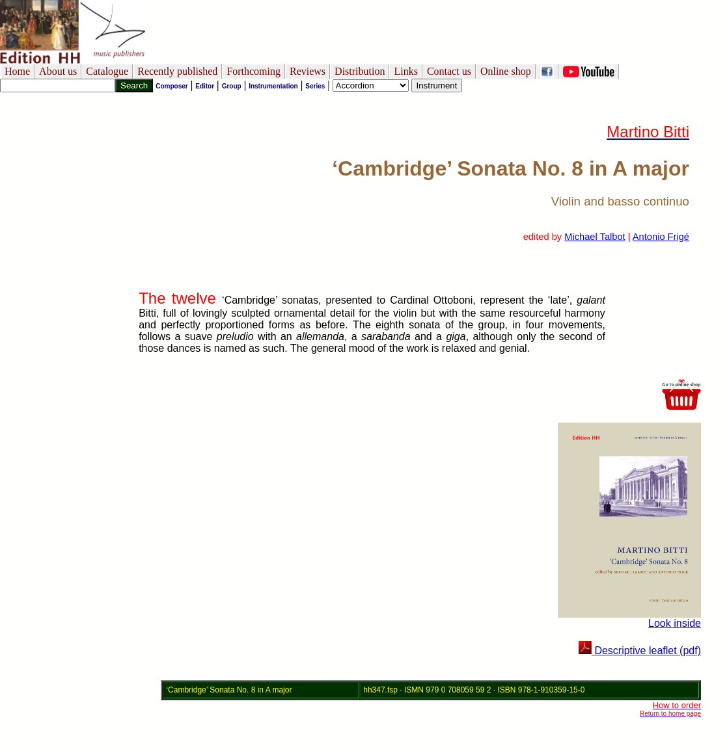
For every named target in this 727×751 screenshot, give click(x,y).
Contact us (449, 71)
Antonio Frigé (661, 236)
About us (58, 71)
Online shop (505, 71)
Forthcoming (253, 71)
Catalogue (107, 71)
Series (315, 86)
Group (231, 86)
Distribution (360, 71)
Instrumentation (273, 86)
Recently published (177, 71)
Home (17, 71)
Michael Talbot (594, 236)
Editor (204, 86)
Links (405, 71)
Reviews (307, 71)
